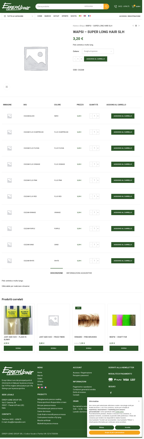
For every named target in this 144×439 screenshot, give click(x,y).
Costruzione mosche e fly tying (49, 417)
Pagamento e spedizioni (82, 387)
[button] (139, 401)
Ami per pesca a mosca (46, 405)
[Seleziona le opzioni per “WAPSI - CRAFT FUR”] (124, 348)
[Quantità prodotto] (78, 59)
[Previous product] (132, 25)
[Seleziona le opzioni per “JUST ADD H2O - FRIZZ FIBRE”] (53, 348)
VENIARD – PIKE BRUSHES (85, 337)
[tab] (56, 272)
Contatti (76, 395)
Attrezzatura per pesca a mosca (50, 408)
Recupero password (80, 375)
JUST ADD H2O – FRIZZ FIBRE (52, 337)
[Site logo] (16, 6)
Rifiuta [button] (101, 427)
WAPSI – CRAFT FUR (118, 337)
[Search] (72, 6)
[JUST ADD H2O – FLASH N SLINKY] (18, 320)
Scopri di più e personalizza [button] (114, 432)
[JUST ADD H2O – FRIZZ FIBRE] (53, 320)
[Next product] (138, 25)
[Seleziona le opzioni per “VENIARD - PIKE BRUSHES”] (88, 348)
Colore (76, 51)
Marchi (40, 376)
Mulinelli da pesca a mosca (47, 424)
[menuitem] (80, 16)
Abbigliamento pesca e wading (49, 399)
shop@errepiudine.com (16, 422)
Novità (39, 385)
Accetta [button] (127, 427)
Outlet (39, 379)
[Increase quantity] (81, 59)
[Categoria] (93, 6)
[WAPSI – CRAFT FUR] (124, 320)
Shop (82, 26)
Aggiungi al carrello (95, 59)
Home (75, 26)
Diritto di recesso (79, 392)
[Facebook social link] (110, 392)
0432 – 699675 (15, 419)
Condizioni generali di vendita (84, 390)
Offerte (40, 382)
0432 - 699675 (123, 6)
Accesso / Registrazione (82, 373)
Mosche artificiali (43, 420)
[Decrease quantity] (74, 59)
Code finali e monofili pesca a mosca (51, 414)
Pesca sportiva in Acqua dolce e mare (51, 402)
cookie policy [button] (119, 412)
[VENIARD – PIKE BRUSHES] (88, 320)
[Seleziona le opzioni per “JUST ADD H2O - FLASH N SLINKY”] (18, 348)
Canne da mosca (43, 411)
